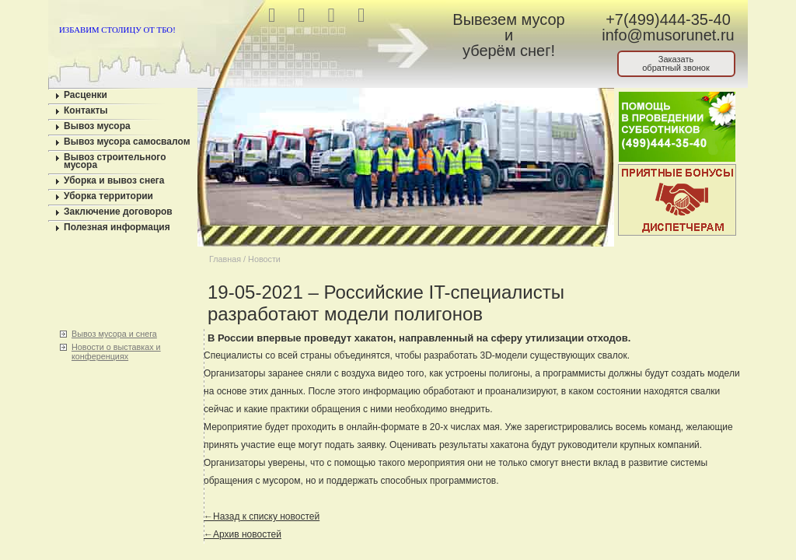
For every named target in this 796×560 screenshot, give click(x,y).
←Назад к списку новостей (261, 516)
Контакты (86, 110)
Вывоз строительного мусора (115, 161)
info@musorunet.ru (668, 35)
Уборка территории (108, 196)
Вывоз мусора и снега (114, 333)
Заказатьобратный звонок (676, 63)
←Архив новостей (242, 534)
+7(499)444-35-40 (668, 19)
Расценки (85, 95)
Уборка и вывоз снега (114, 180)
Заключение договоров (118, 211)
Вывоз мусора (97, 126)
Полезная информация (117, 227)
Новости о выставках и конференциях (116, 351)
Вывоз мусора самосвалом (127, 141)
